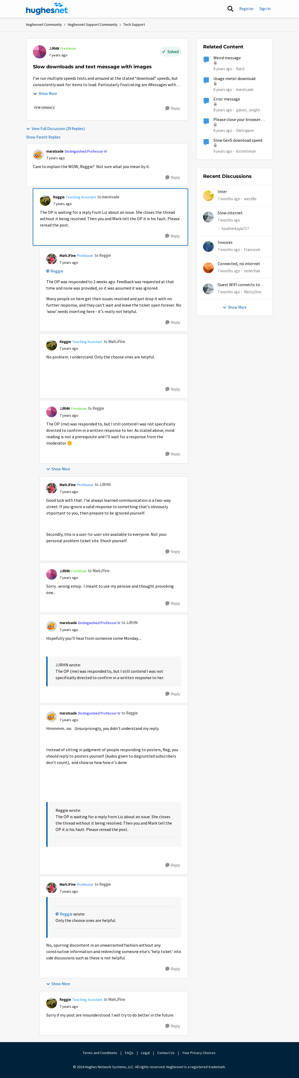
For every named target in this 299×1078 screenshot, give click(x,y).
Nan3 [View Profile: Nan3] (240, 68)
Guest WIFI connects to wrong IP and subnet (239, 285)
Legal (145, 1052)
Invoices (225, 242)
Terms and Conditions (100, 1052)
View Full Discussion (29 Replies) (55, 128)
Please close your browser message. (236, 120)
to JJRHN (103, 484)
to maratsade (108, 196)
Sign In (265, 8)
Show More (45, 93)
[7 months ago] (229, 199)
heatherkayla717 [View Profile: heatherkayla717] (235, 228)
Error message (226, 99)
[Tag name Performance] (44, 108)
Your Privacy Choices (199, 1052)
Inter (222, 191)
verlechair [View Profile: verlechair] (252, 270)
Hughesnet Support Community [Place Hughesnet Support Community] (92, 24)
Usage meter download (234, 78)
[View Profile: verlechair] (208, 267)
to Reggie (103, 255)
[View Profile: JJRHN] (39, 52)
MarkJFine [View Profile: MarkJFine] (68, 255)
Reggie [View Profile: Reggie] (59, 197)
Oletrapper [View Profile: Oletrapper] (245, 130)
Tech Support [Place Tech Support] (134, 24)
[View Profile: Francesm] (208, 246)
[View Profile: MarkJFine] (51, 259)
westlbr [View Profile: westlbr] (250, 198)
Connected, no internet (239, 263)
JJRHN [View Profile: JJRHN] (54, 48)
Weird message (227, 58)
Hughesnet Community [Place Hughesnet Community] (44, 24)
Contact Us (166, 1052)
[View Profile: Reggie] (45, 200)
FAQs (129, 1052)
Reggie (56, 271)
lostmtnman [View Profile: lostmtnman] (246, 150)
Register (246, 8)
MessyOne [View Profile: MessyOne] (253, 291)
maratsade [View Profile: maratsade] (55, 151)
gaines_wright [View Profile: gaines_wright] (248, 109)
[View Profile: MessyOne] (208, 288)
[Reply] (172, 108)
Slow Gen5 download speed (237, 140)
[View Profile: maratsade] (38, 154)
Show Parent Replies (43, 137)
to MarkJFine (114, 341)
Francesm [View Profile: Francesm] (252, 249)
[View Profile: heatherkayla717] (208, 217)
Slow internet (230, 213)
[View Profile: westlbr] (208, 195)
